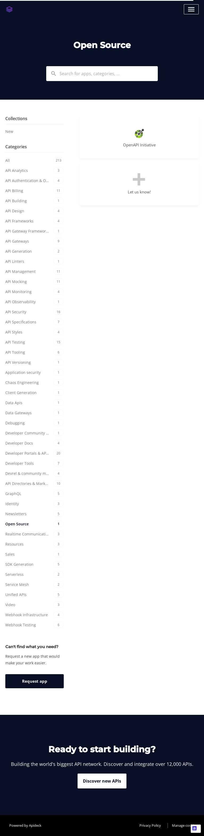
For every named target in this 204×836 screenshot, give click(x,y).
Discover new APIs (102, 781)
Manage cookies (184, 825)
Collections (16, 118)
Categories (16, 147)
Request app (34, 681)
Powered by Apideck (25, 825)
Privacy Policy (150, 825)
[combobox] (102, 73)
